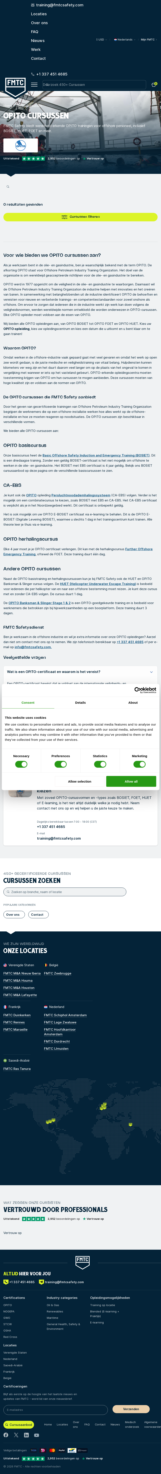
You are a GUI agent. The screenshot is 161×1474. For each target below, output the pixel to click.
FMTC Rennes (14, 1022)
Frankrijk (9, 1371)
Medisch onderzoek (132, 1424)
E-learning (97, 1322)
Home (7, 106)
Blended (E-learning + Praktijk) (104, 1314)
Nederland (10, 1359)
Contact (38, 58)
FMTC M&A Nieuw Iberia (22, 973)
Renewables (55, 1311)
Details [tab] (80, 702)
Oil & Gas (53, 1305)
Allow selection (79, 781)
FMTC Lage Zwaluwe (60, 1022)
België (7, 1378)
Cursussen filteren (80, 217)
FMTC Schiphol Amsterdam (65, 1015)
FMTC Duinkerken (17, 1015)
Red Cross (10, 1337)
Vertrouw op (12, 1233)
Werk (36, 49)
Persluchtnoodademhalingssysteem (80, 495)
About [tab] (133, 702)
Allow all (131, 781)
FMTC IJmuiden (56, 1049)
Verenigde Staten (15, 1352)
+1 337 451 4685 (130, 642)
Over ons (39, 23)
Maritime (52, 1317)
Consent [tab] (27, 702)
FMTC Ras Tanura (17, 1069)
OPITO (31, 495)
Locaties (39, 14)
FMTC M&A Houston (18, 988)
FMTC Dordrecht (57, 1041)
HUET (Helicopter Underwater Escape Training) (98, 584)
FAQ (34, 31)
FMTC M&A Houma (18, 980)
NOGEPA (8, 1311)
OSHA (7, 1330)
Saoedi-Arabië (13, 1365)
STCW (7, 1324)
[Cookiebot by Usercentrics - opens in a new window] (137, 690)
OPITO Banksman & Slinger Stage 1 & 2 (40, 603)
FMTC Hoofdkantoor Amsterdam (60, 1031)
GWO (6, 1317)
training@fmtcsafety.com (59, 838)
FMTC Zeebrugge (57, 973)
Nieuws (38, 40)
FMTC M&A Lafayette (20, 995)
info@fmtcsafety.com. (33, 647)
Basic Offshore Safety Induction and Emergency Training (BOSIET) (96, 455)
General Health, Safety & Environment (63, 1326)
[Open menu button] (34, 85)
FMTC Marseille (15, 1029)
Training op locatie (102, 1305)
